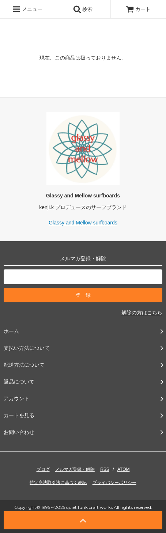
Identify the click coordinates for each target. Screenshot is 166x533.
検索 (83, 9)
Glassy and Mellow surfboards (83, 223)
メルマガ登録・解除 (75, 469)
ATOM (123, 469)
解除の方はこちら (141, 312)
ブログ (43, 469)
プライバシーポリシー (114, 482)
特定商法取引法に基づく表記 (58, 482)
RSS (104, 469)
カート (138, 9)
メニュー (27, 9)
